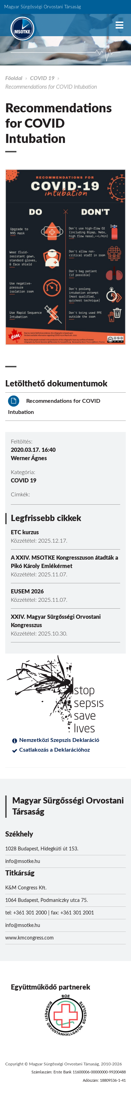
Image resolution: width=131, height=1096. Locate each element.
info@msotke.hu (22, 861)
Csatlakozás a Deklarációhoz (54, 750)
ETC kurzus (25, 532)
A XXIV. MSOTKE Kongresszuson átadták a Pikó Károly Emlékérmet (64, 562)
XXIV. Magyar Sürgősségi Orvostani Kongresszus (56, 621)
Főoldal (13, 78)
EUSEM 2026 (27, 591)
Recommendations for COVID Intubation (54, 405)
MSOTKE (22, 28)
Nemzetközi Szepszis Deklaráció (59, 740)
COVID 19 (42, 78)
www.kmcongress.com (29, 938)
